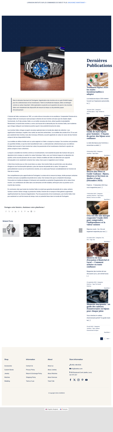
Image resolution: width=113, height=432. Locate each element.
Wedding (7, 381)
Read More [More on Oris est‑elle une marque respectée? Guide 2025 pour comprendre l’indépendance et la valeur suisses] (106, 241)
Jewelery (89, 111)
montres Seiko (62, 123)
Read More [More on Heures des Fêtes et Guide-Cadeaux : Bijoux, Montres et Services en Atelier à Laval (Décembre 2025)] (106, 199)
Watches (94, 195)
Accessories (8, 366)
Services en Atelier (96, 197)
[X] (9, 211)
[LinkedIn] (15, 211)
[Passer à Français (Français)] (63, 409)
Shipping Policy (31, 377)
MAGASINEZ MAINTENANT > (77, 2)
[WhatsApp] (18, 211)
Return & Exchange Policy (34, 373)
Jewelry (6, 373)
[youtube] (86, 380)
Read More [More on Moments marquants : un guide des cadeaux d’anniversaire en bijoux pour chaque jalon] (106, 332)
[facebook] (70, 380)
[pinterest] (82, 380)
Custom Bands (9, 370)
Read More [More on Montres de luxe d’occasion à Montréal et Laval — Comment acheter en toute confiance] (106, 288)
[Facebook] (6, 211)
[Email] (34, 211)
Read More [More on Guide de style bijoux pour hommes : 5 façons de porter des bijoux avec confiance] (106, 155)
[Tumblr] (21, 211)
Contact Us (29, 366)
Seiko (61, 103)
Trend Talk (51, 381)
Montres (89, 197)
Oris (103, 237)
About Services (52, 377)
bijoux (93, 111)
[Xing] (31, 211)
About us (50, 366)
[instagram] (78, 380)
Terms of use (30, 381)
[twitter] (74, 380)
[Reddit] (12, 211)
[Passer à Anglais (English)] (52, 409)
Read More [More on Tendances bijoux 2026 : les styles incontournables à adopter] (106, 115)
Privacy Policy (30, 370)
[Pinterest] (24, 211)
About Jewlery (52, 370)
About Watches (52, 373)
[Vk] (28, 211)
